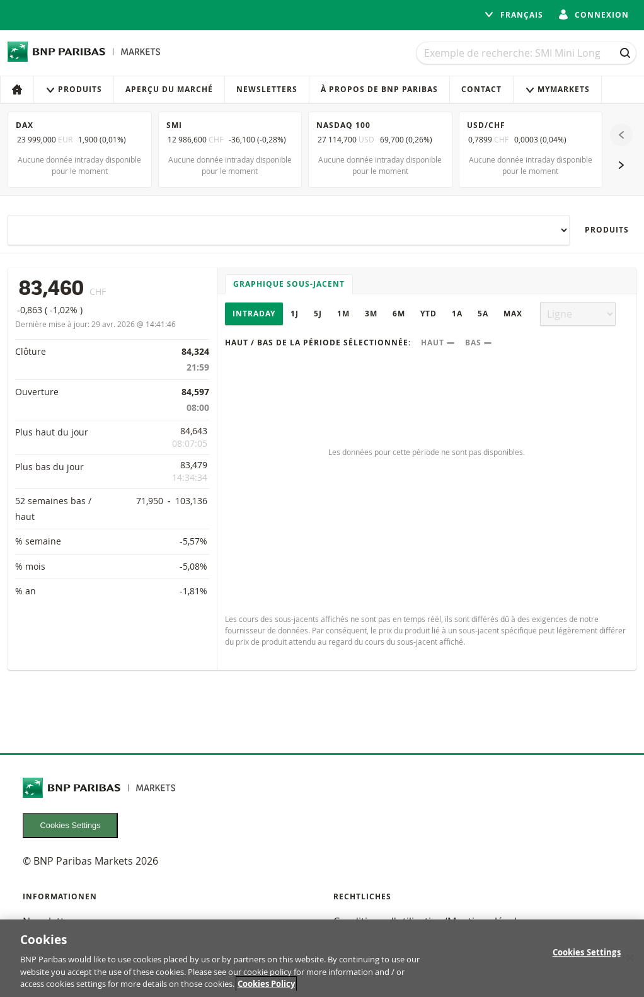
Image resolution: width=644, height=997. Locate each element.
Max (512, 313)
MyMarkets (557, 89)
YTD (428, 313)
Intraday (254, 313)
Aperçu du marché (169, 89)
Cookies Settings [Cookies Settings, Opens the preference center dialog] (587, 954)
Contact (481, 89)
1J (294, 313)
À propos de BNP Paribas (379, 89)
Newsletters (266, 89)
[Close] (630, 959)
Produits (73, 89)
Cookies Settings (70, 825)
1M (343, 313)
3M (371, 313)
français (513, 14)
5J (318, 313)
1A (457, 313)
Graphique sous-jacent (289, 284)
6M (399, 313)
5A (483, 313)
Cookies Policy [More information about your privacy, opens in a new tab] (266, 985)
